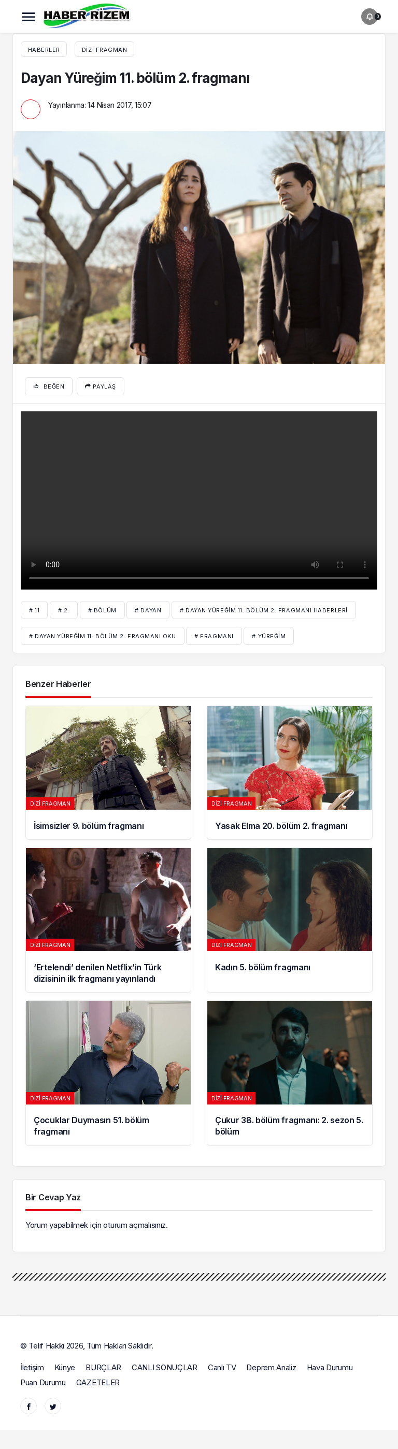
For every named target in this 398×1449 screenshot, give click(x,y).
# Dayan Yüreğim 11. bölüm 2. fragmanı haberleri (264, 610)
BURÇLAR (103, 1367)
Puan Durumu (43, 1382)
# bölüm (102, 610)
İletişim (32, 1367)
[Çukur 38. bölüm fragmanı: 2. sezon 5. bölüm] (289, 1073)
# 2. (63, 610)
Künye (65, 1367)
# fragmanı (214, 636)
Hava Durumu (330, 1367)
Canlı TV (222, 1367)
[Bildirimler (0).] (369, 16)
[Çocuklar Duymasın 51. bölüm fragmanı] (108, 1073)
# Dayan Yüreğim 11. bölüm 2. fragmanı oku (102, 636)
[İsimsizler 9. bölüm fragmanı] (108, 772)
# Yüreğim (269, 636)
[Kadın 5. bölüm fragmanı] (289, 920)
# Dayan (148, 610)
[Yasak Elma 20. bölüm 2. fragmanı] (289, 772)
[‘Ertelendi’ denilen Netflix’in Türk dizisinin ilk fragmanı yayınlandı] (108, 920)
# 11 (34, 610)
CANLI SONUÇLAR (164, 1367)
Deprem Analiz (271, 1367)
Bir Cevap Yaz (53, 1197)
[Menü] (28, 16)
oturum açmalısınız (134, 1225)
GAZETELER (98, 1382)
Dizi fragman (104, 49)
